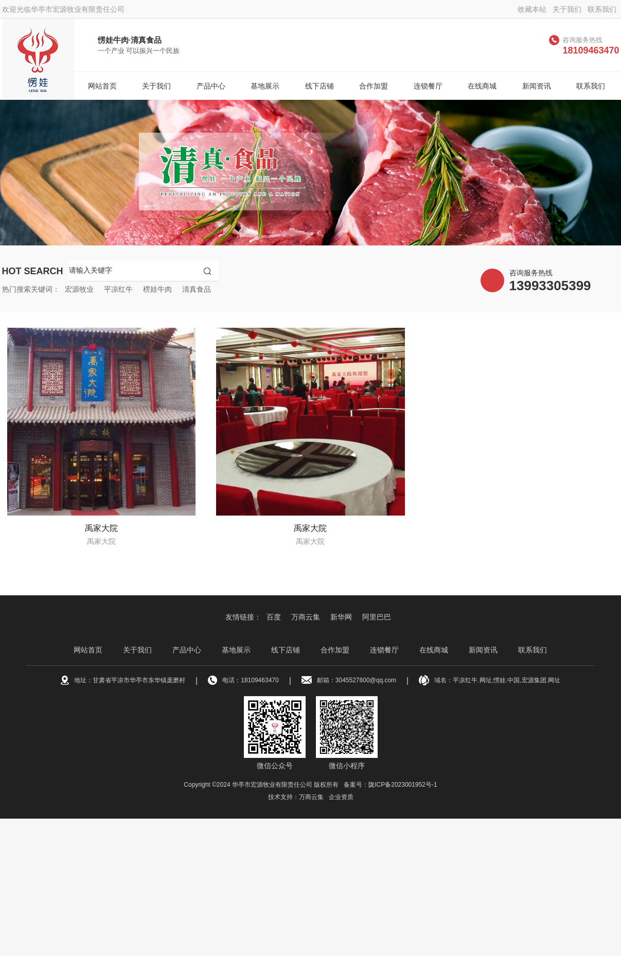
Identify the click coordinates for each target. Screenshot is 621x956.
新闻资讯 (536, 86)
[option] (310, 172)
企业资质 (341, 797)
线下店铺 (319, 86)
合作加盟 (373, 86)
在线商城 (482, 86)
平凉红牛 (118, 289)
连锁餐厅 (428, 86)
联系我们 (602, 9)
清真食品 (196, 289)
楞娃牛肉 (157, 289)
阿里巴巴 (376, 617)
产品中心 (211, 86)
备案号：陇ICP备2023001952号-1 (390, 784)
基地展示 (265, 86)
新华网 (341, 617)
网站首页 (102, 86)
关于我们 (567, 9)
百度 (274, 617)
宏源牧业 (79, 289)
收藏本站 (532, 9)
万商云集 (305, 617)
